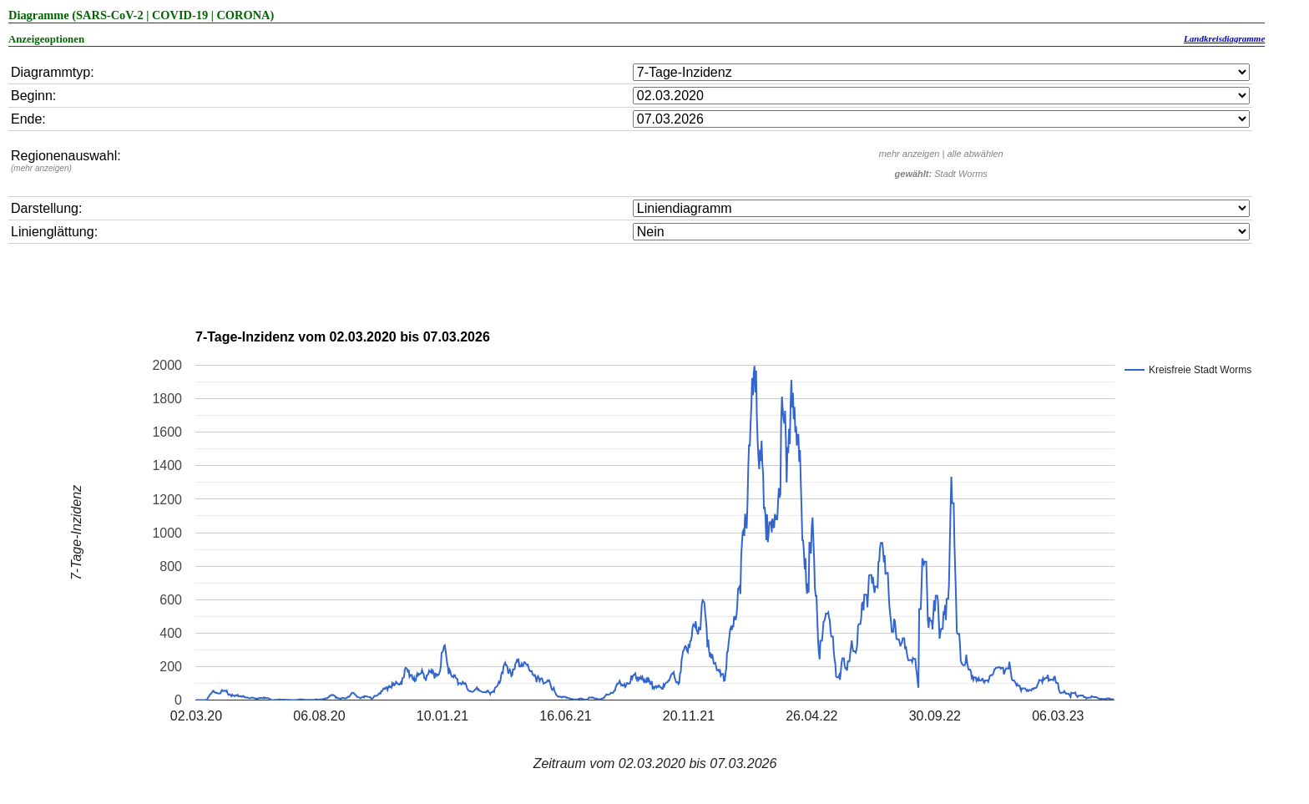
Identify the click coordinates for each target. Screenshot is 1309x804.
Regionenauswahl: (66, 161)
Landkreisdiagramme (1224, 38)
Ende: (28, 119)
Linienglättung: (54, 232)
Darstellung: (46, 208)
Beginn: (33, 95)
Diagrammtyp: (52, 72)
